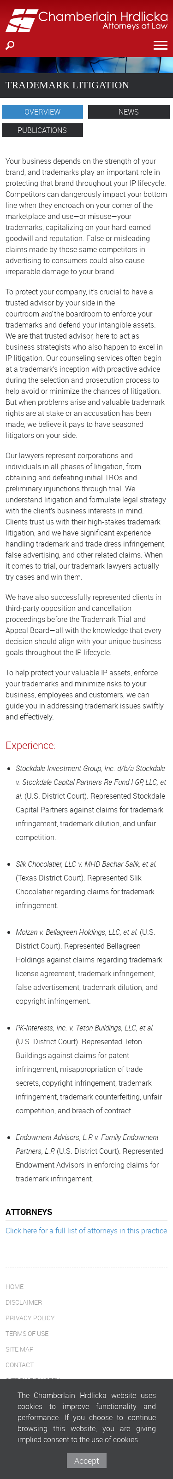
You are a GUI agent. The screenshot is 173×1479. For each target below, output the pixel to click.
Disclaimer (24, 1302)
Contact (20, 1364)
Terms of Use (27, 1333)
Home (15, 1286)
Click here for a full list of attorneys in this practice (86, 1231)
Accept (86, 1460)
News (129, 112)
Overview (42, 112)
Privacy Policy (30, 1317)
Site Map (20, 1349)
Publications (42, 130)
